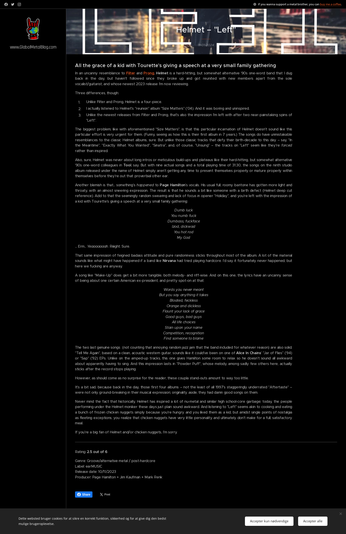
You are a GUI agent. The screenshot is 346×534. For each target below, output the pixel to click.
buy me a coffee (330, 4)
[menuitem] (33, 261)
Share (83, 494)
